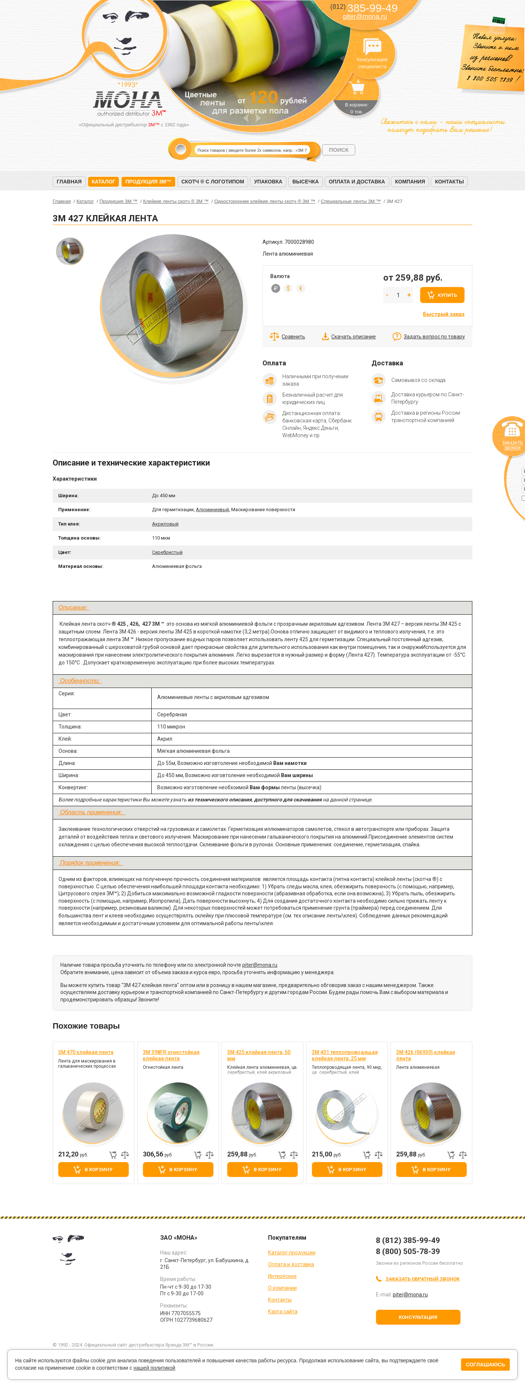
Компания (410, 182)
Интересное (282, 1276)
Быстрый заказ (444, 314)
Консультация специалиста (372, 47)
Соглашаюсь (485, 1364)
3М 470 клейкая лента (85, 1052)
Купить (447, 295)
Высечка (305, 182)
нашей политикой (154, 1368)
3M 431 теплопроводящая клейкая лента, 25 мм (345, 1055)
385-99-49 (364, 8)
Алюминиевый (212, 509)
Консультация (418, 1317)
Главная (69, 182)
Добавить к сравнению (125, 1155)
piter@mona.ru (365, 16)
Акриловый (165, 524)
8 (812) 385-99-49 (408, 1240)
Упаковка (268, 182)
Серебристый (167, 552)
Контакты (449, 182)
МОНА (126, 35)
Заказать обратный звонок (422, 1279)
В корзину (98, 1169)
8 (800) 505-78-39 (408, 1251)
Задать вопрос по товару (434, 337)
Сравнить (293, 337)
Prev (246, 118)
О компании (282, 1288)
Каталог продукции (292, 1253)
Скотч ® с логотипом (213, 182)
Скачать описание (353, 337)
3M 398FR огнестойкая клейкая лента (171, 1055)
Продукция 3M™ (148, 182)
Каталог (104, 182)
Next (258, 118)
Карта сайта (282, 1311)
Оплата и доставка (357, 182)
